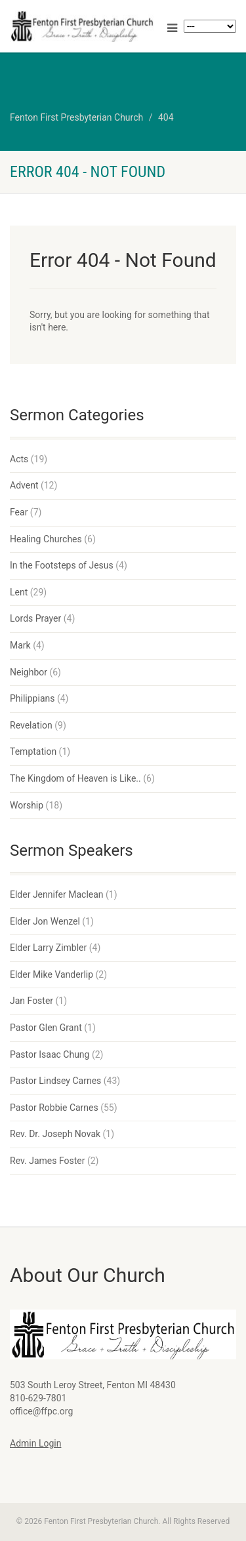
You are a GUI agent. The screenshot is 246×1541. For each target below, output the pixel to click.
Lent (19, 592)
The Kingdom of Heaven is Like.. (75, 778)
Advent (24, 485)
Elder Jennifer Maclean (57, 894)
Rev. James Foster (47, 1160)
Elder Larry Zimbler (48, 947)
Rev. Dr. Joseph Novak (55, 1134)
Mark (20, 645)
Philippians (32, 698)
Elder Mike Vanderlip (51, 974)
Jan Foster (31, 1000)
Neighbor (28, 672)
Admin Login (35, 1443)
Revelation (31, 725)
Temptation (33, 751)
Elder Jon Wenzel (45, 921)
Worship (26, 805)
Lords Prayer (35, 618)
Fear (19, 512)
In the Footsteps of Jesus (61, 565)
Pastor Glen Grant (46, 1027)
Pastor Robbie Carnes (54, 1107)
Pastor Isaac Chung (49, 1054)
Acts (19, 459)
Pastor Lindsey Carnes (55, 1080)
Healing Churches (46, 539)
